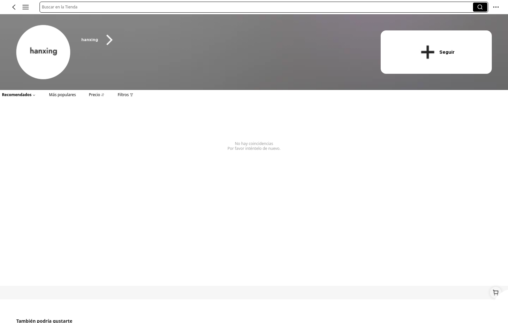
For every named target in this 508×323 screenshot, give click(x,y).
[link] (44, 52)
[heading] (222, 40)
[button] (257, 7)
